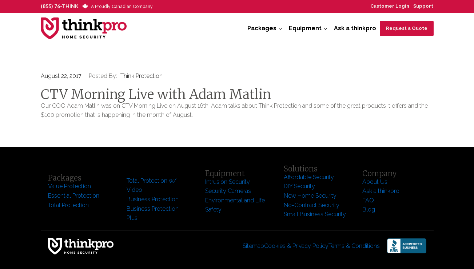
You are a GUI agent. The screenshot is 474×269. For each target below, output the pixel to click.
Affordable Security (309, 177)
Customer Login (389, 6)
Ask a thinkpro (355, 28)
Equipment (305, 28)
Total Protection (68, 205)
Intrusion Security (227, 181)
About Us (374, 181)
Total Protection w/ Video (151, 185)
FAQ (368, 200)
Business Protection (153, 199)
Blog (368, 209)
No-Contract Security (311, 205)
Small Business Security (315, 214)
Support (423, 6)
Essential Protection (73, 195)
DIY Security (299, 186)
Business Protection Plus (153, 213)
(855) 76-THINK (60, 6)
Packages (261, 28)
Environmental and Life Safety (235, 205)
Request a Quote (406, 28)
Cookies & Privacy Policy (296, 245)
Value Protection (69, 186)
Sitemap (253, 245)
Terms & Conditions (354, 245)
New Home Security (311, 195)
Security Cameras (228, 190)
